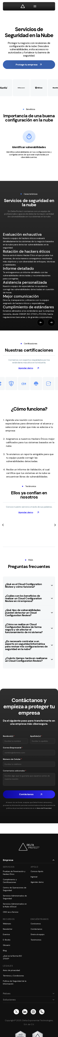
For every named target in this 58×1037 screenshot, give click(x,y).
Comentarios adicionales (14, 771)
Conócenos (36, 923)
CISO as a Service (10, 912)
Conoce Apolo (37, 871)
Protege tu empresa (26, 64)
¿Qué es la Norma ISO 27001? (12, 957)
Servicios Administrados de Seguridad (15, 897)
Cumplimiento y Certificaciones (10, 880)
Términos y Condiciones (13, 975)
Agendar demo (25, 368)
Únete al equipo (37, 934)
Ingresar (34, 877)
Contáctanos (36, 929)
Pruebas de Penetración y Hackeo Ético (14, 872)
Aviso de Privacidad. (44, 808)
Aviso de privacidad (11, 970)
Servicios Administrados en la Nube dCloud (15, 905)
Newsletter (7, 929)
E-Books (6, 940)
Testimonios (36, 940)
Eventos (6, 934)
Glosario (6, 945)
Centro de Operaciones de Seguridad (14, 889)
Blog (5, 950)
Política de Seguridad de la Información (14, 982)
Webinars (7, 923)
